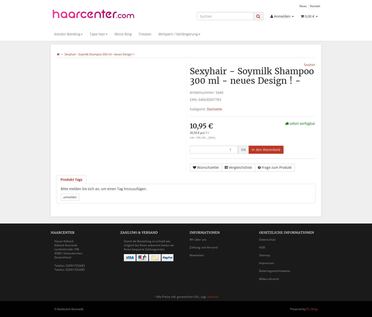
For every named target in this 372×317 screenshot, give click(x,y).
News (303, 6)
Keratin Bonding (68, 34)
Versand (212, 297)
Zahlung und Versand (204, 247)
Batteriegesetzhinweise (274, 271)
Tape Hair (98, 34)
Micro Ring (123, 34)
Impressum (266, 263)
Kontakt (315, 6)
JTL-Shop (312, 309)
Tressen (145, 34)
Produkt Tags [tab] (71, 179)
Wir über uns (198, 240)
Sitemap (264, 255)
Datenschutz (267, 240)
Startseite (214, 109)
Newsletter (197, 255)
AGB (262, 247)
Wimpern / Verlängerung (179, 34)
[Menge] (214, 150)
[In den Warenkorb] (266, 150)
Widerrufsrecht (269, 279)
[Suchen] (225, 16)
